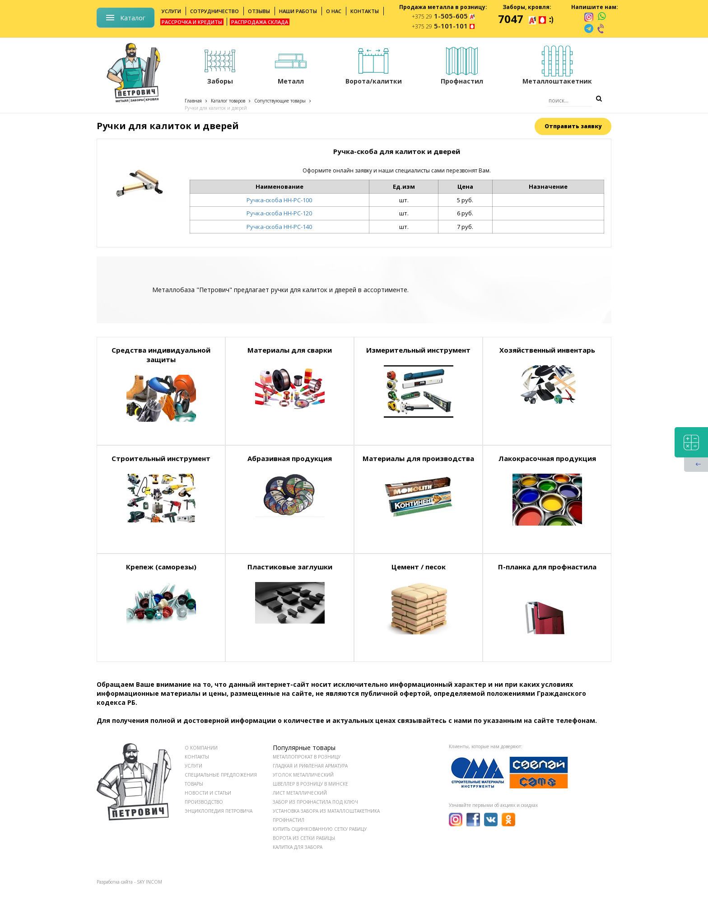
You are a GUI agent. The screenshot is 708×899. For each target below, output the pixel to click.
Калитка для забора (297, 847)
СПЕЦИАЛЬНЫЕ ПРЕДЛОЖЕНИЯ (221, 775)
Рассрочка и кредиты (192, 22)
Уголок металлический (303, 775)
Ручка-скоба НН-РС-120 (279, 213)
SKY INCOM (149, 882)
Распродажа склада (259, 22)
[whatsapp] (602, 17)
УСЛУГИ (193, 766)
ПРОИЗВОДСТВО (204, 802)
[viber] (601, 28)
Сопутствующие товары (280, 101)
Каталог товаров (228, 101)
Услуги (171, 11)
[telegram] (588, 28)
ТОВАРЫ (194, 784)
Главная (193, 101)
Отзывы (259, 11)
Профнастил (288, 820)
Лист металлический (300, 793)
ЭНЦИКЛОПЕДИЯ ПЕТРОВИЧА (218, 811)
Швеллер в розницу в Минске (310, 784)
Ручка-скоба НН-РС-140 (279, 227)
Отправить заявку (573, 126)
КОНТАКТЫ (197, 757)
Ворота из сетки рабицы (304, 838)
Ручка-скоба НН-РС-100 (279, 200)
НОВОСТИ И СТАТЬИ (208, 793)
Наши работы (298, 11)
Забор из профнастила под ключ (315, 802)
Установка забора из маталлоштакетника (326, 811)
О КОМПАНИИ (201, 748)
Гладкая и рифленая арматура (310, 766)
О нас (334, 11)
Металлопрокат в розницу (306, 757)
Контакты (364, 11)
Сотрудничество (214, 11)
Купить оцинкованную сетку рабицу (320, 829)
